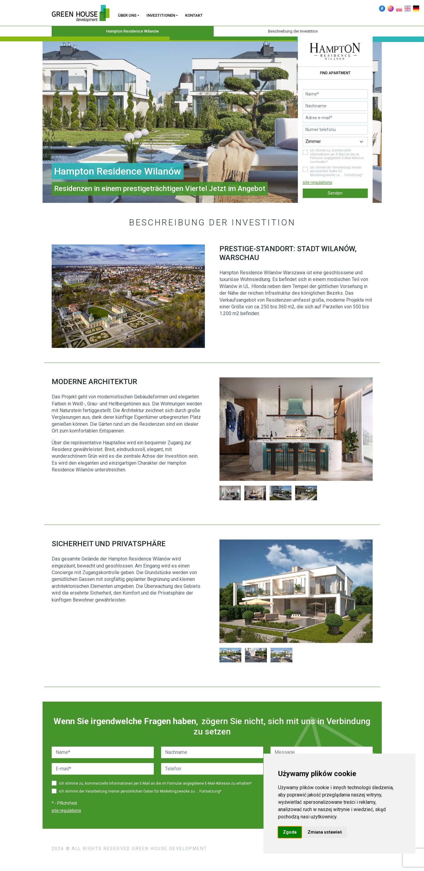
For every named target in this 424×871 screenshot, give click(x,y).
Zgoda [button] (290, 832)
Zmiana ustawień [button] (325, 832)
